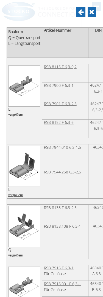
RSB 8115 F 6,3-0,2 (60, 66)
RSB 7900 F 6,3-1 (59, 85)
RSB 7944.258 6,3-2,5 (62, 172)
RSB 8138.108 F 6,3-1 (62, 226)
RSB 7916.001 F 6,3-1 (62, 283)
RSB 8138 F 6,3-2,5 (60, 207)
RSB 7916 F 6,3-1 (59, 267)
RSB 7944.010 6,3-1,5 (62, 147)
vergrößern (15, 114)
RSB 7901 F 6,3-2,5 (60, 103)
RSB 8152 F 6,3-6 (59, 122)
